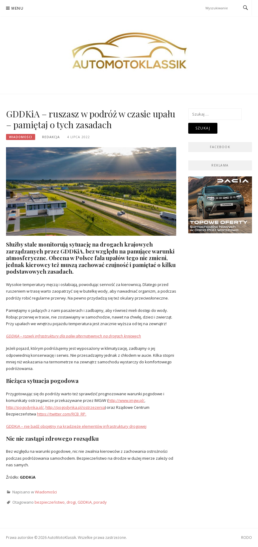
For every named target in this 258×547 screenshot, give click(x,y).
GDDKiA (85, 502)
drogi (71, 502)
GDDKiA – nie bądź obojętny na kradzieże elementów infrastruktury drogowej (76, 426)
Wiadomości (20, 137)
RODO (246, 537)
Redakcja (51, 137)
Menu (17, 8)
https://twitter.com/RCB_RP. (61, 414)
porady (100, 502)
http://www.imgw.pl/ (126, 400)
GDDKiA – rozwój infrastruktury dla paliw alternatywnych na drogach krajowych (73, 336)
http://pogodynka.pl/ (25, 407)
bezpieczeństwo (50, 502)
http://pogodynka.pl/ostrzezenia (75, 407)
